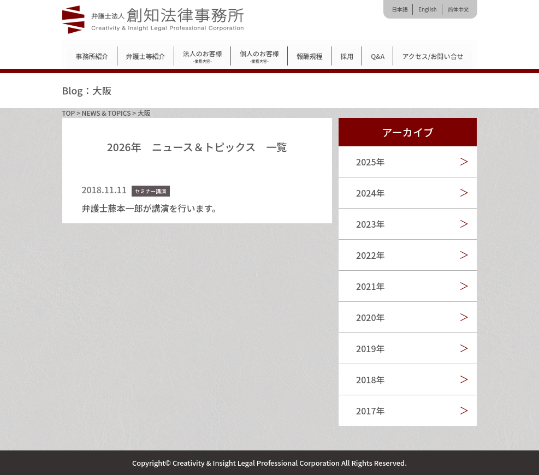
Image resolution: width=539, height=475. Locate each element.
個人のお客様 (259, 56)
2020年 (370, 317)
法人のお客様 (202, 56)
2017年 (370, 410)
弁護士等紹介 (145, 56)
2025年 (370, 161)
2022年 (370, 255)
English (427, 9)
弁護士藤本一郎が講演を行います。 (151, 208)
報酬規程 (310, 56)
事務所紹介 (92, 56)
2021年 (370, 286)
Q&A (377, 56)
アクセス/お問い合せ (432, 56)
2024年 (370, 192)
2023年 (370, 223)
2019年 (370, 348)
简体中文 (458, 9)
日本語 (399, 9)
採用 (346, 56)
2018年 (370, 379)
